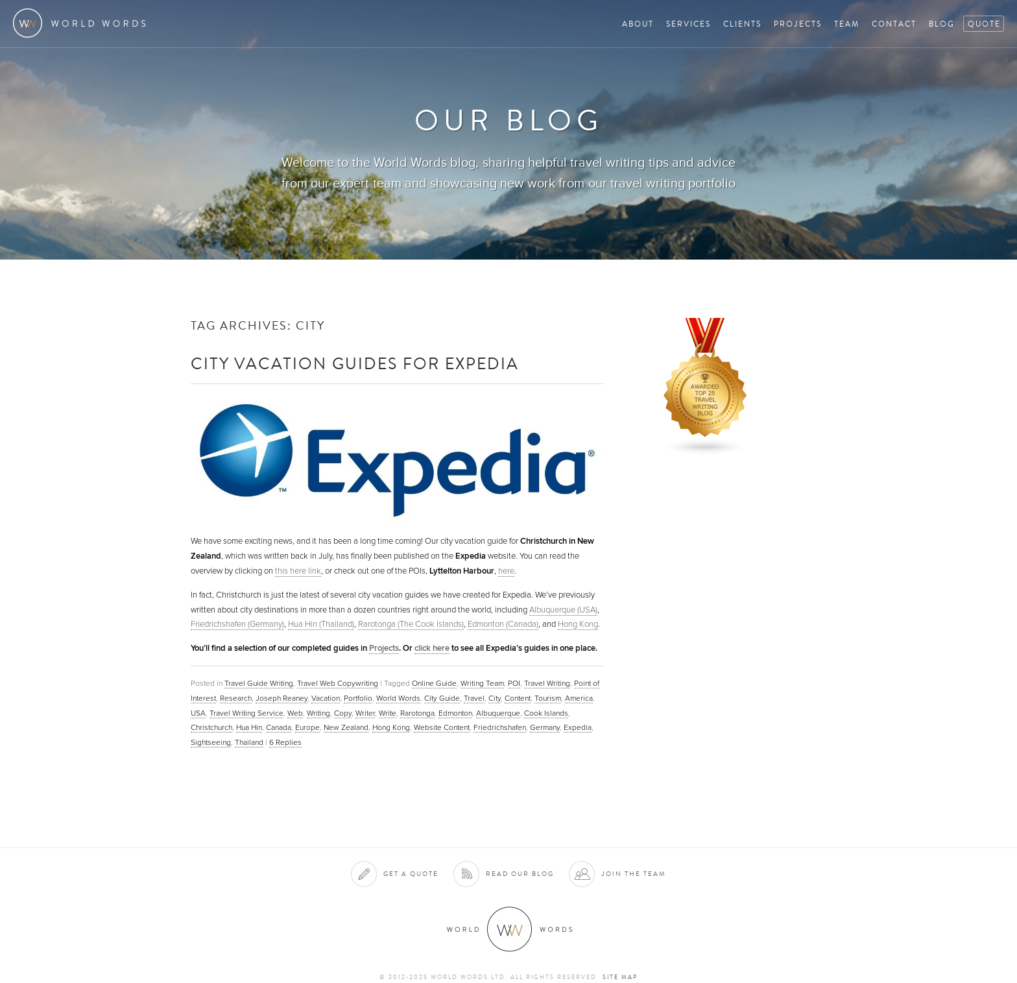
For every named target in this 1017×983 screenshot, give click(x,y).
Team (846, 24)
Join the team (633, 873)
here (506, 571)
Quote (984, 24)
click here (431, 648)
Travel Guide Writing (258, 683)
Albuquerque (498, 713)
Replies (285, 742)
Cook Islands (546, 713)
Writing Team (482, 683)
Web (295, 713)
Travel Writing (547, 683)
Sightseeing (211, 742)
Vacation (325, 698)
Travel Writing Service (246, 713)
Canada (278, 727)
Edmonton (455, 713)
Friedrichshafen (499, 727)
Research (236, 698)
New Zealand (346, 727)
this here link (298, 571)
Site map (620, 977)
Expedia (578, 727)
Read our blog (520, 873)
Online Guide (434, 683)
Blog (942, 24)
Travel (474, 698)
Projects (798, 24)
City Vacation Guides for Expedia (355, 363)
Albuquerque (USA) (563, 610)
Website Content (442, 727)
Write (387, 713)
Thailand (249, 742)
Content (518, 698)
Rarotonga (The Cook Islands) (411, 624)
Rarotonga (417, 713)
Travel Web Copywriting (337, 683)
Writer (365, 713)
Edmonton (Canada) (503, 624)
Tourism (547, 698)
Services (688, 24)
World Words (82, 23)
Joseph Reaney (281, 698)
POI (514, 683)
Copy (343, 713)
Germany (545, 727)
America (579, 698)
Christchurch (211, 727)
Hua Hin (249, 727)
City (494, 698)
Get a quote (410, 873)
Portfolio (358, 698)
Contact (894, 24)
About (638, 24)
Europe (307, 727)
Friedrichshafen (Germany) (237, 624)
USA (198, 713)
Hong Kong (578, 624)
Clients (742, 24)
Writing (318, 713)
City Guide (442, 698)
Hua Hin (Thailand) (321, 624)
